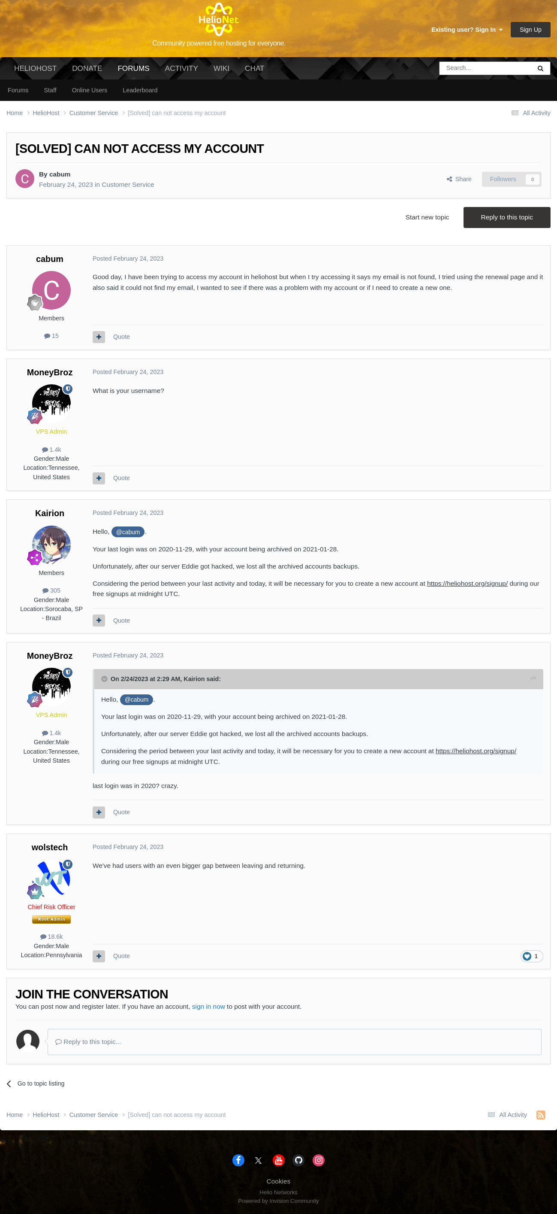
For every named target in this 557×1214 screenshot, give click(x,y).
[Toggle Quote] (105, 678)
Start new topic (427, 217)
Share (459, 179)
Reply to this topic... (88, 1041)
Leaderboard (140, 90)
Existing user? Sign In (467, 29)
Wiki (221, 68)
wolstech (50, 847)
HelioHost (35, 68)
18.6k (51, 936)
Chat (254, 68)
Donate (87, 68)
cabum (60, 174)
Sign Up (531, 29)
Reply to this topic (507, 217)
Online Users (90, 90)
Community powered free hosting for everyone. (219, 43)
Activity (181, 68)
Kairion (49, 513)
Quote (121, 336)
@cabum (128, 532)
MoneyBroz (50, 372)
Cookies (279, 1181)
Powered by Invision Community (278, 1201)
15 (51, 335)
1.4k (51, 449)
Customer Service (128, 184)
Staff (50, 90)
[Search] (464, 68)
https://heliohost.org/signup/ (467, 583)
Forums (133, 71)
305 (51, 590)
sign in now (208, 1006)
